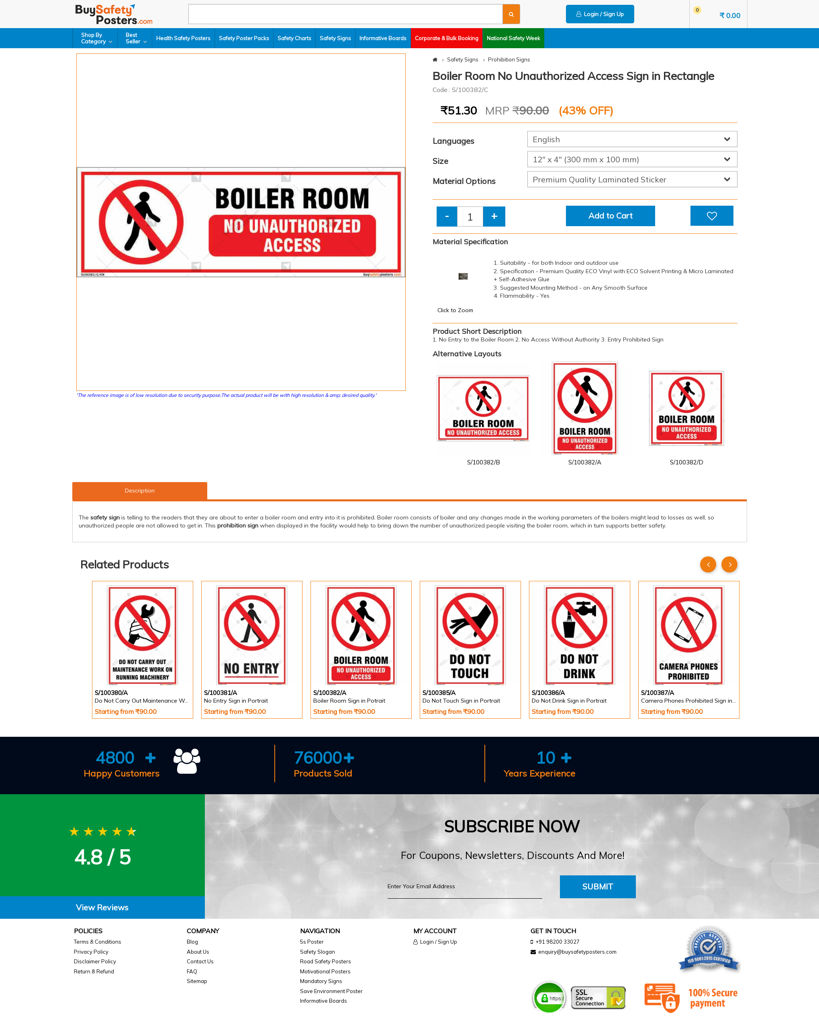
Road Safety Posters (325, 961)
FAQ (192, 971)
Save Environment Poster (331, 991)
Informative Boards (382, 38)
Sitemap (197, 981)
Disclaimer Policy (95, 961)
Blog (192, 941)
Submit (597, 886)
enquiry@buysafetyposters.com (577, 951)
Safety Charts (294, 38)
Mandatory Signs (321, 981)
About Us (198, 951)
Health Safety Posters (183, 38)
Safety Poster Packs (244, 38)
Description (140, 490)
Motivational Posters (325, 971)
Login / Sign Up (600, 14)
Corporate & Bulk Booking (446, 38)
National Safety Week (513, 38)
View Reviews (102, 907)
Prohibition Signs (509, 59)
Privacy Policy (91, 951)
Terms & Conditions (97, 941)
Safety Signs (335, 38)
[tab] (102, 907)
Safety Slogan (317, 951)
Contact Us (200, 961)
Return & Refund (94, 971)
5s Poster (312, 941)
